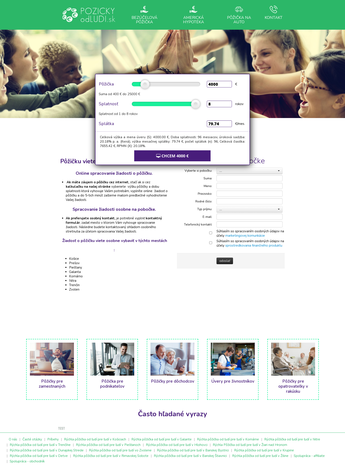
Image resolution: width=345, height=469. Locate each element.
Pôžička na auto (239, 14)
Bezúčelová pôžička (144, 14)
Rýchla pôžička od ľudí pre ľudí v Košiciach (95, 439)
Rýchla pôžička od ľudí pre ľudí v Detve (39, 456)
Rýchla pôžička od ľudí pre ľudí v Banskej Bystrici (193, 450)
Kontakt (274, 12)
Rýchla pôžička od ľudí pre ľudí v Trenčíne (40, 445)
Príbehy (53, 439)
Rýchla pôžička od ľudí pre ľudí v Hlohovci (176, 445)
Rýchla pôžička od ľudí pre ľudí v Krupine (264, 450)
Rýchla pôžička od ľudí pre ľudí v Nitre (292, 439)
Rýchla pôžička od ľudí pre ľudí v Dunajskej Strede (47, 450)
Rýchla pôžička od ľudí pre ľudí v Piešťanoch (108, 445)
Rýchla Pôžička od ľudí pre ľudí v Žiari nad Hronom (250, 445)
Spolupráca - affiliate (309, 456)
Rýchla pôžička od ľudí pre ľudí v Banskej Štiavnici (190, 456)
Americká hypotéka (193, 14)
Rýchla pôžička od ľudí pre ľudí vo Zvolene (120, 450)
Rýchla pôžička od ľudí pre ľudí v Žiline (260, 456)
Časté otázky (32, 439)
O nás (13, 439)
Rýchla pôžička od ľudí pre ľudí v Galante (161, 439)
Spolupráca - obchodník (27, 461)
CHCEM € (172, 155)
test (61, 429)
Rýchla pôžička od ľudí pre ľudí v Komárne (228, 439)
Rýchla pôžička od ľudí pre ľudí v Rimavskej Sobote (111, 456)
